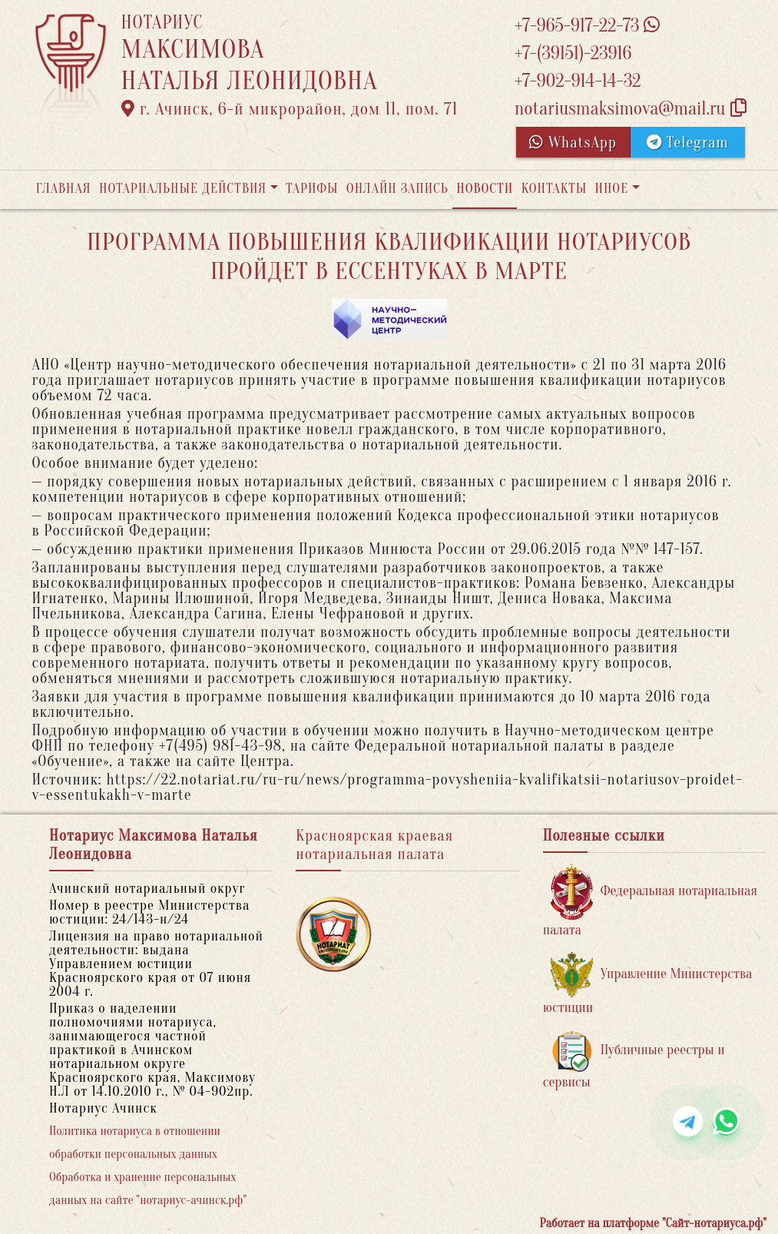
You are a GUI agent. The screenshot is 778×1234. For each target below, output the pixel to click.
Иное (611, 189)
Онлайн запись (397, 189)
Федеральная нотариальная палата (650, 901)
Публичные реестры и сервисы (634, 1060)
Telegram (688, 142)
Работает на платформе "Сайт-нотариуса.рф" (653, 1223)
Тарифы (312, 189)
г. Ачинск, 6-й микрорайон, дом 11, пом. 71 (290, 109)
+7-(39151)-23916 (573, 53)
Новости (484, 189)
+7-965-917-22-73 (587, 25)
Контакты (554, 189)
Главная (63, 189)
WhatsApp (573, 142)
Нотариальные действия (183, 189)
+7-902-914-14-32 (578, 81)
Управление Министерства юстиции (648, 984)
